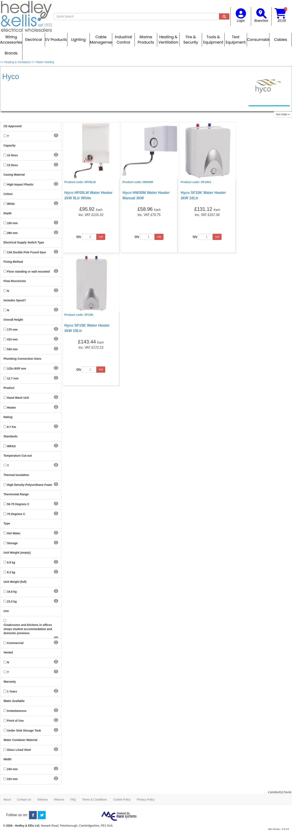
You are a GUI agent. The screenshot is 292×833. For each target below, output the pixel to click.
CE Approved (12, 126)
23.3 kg (12, 601)
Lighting (78, 39)
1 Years (12, 691)
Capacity (9, 145)
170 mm (12, 329)
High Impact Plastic (20, 184)
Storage (12, 543)
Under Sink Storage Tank (24, 730)
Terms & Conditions (94, 799)
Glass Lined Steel (19, 749)
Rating (8, 417)
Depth (7, 213)
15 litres (12, 165)
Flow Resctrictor (14, 281)
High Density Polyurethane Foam (29, 484)
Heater (11, 407)
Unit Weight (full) (15, 581)
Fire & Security (190, 39)
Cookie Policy (122, 799)
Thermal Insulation (16, 475)
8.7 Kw (11, 427)
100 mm (12, 223)
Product (8, 387)
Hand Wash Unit (18, 397)
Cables (280, 39)
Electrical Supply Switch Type (23, 242)
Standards (10, 436)
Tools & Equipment (213, 39)
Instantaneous (17, 710)
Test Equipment (236, 39)
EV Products (56, 39)
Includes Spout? (14, 300)
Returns (59, 799)
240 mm (12, 769)
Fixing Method (13, 261)
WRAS (11, 446)
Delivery (42, 799)
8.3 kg (11, 572)
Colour (8, 194)
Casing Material (14, 174)
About (7, 799)
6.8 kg (11, 562)
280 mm (12, 233)
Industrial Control (123, 39)
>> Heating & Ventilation (16, 62)
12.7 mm (12, 378)
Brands (11, 53)
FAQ (73, 799)
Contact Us (24, 799)
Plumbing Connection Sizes (22, 358)
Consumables (258, 39)
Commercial (15, 643)
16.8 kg (12, 591)
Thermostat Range (16, 494)
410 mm (12, 339)
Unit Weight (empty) (17, 552)
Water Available (14, 701)
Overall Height (13, 319)
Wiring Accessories (11, 39)
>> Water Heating (43, 62)
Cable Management (101, 39)
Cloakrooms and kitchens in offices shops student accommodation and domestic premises (27, 629)
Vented (8, 652)
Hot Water (14, 533)
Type (6, 523)
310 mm (12, 779)
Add (101, 236)
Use (6, 611)
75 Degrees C (16, 514)
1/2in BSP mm (16, 368)
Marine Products (146, 39)
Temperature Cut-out (17, 455)
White (11, 203)
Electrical (33, 39)
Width (7, 759)
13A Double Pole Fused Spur (26, 252)
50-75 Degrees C (18, 504)
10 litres (12, 155)
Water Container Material (20, 740)
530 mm (12, 349)
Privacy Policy (146, 799)
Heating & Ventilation (168, 39)
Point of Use (15, 720)
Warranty (9, 681)
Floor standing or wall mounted (28, 271)
